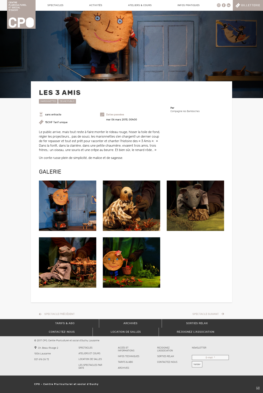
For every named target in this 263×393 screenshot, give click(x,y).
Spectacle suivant (205, 314)
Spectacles (55, 5)
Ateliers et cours (89, 353)
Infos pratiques (188, 5)
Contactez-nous (167, 362)
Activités (95, 5)
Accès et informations (126, 349)
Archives (123, 367)
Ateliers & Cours (140, 5)
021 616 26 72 (41, 359)
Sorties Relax (165, 356)
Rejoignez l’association (165, 349)
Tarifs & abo (125, 362)
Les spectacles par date (90, 366)
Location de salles (90, 359)
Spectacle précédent (59, 314)
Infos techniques (128, 356)
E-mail (210, 358)
